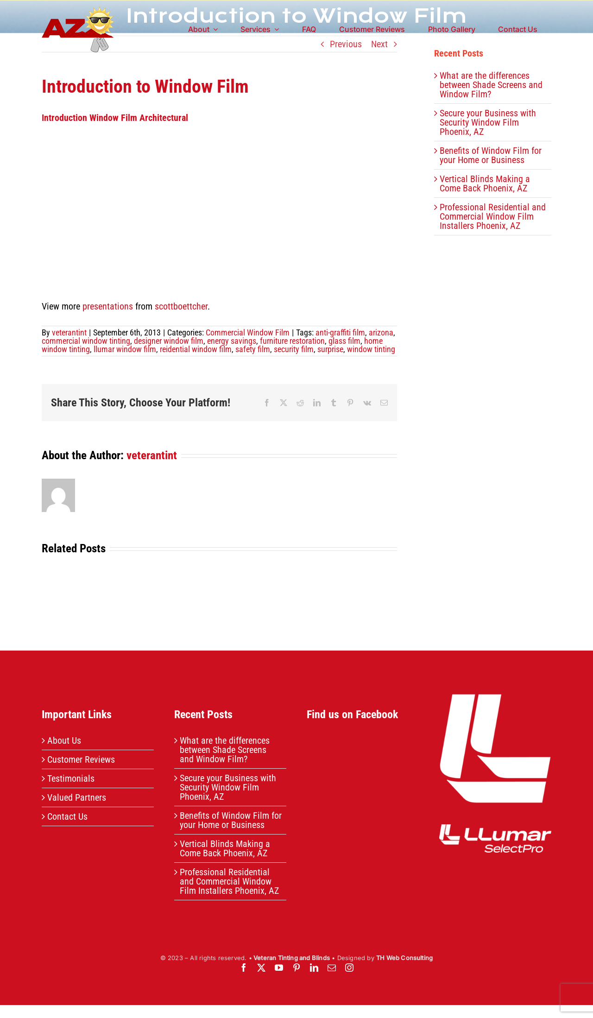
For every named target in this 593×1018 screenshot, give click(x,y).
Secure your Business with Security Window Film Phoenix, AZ (488, 122)
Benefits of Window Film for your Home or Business (491, 155)
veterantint (69, 332)
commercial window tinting (86, 341)
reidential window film (196, 349)
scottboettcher (181, 306)
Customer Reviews (81, 759)
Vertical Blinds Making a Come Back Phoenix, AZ (485, 183)
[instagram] (349, 967)
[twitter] (261, 967)
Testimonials (71, 778)
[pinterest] (296, 967)
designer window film (168, 341)
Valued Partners (76, 797)
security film (294, 349)
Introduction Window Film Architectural (115, 117)
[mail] (332, 967)
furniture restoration (292, 341)
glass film (344, 341)
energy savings (231, 341)
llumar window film (125, 349)
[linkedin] (314, 967)
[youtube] (279, 967)
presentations (107, 306)
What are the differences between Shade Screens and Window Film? (491, 85)
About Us (64, 740)
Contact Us (67, 816)
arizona (381, 332)
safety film (252, 349)
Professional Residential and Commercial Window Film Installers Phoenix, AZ (493, 216)
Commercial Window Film (248, 332)
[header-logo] (78, 10)
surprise (330, 349)
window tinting (371, 349)
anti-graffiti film (340, 332)
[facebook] (244, 967)
